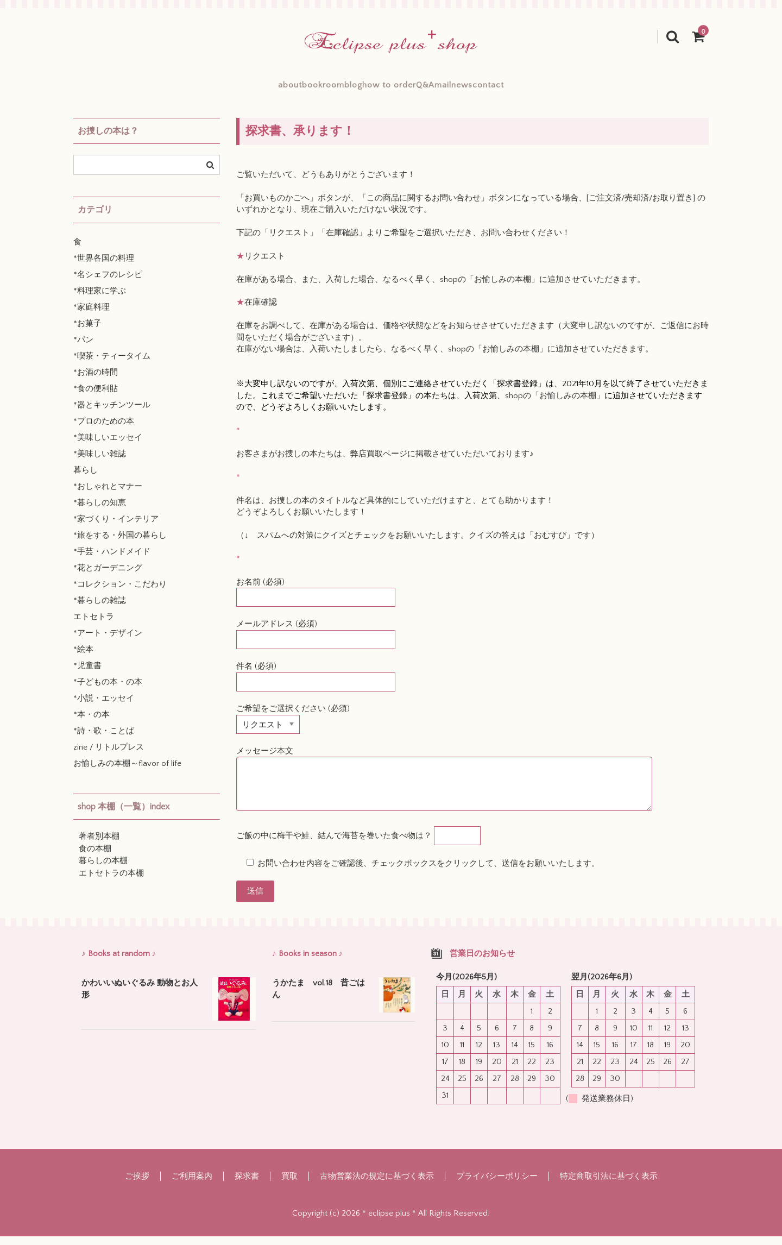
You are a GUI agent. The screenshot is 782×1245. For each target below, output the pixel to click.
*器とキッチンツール (111, 413)
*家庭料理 (91, 315)
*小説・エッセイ (103, 707)
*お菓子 (87, 332)
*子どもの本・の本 (107, 690)
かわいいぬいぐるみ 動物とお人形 (139, 998)
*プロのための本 (103, 430)
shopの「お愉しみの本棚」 (489, 288)
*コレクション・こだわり (120, 593)
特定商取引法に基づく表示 (609, 1185)
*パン (83, 348)
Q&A (452, 89)
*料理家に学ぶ (99, 299)
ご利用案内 (192, 1185)
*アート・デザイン (107, 641)
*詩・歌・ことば (103, 739)
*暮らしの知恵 (99, 511)
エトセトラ (93, 625)
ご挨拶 (137, 1185)
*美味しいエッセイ (107, 446)
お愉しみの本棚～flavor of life (127, 772)
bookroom (269, 89)
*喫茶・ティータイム (111, 364)
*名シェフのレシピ (107, 283)
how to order (389, 89)
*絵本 (83, 658)
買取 (289, 1185)
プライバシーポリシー (497, 1185)
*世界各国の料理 (103, 267)
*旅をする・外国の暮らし (120, 544)
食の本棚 (95, 857)
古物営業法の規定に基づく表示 (377, 1185)
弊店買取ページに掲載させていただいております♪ (442, 462)
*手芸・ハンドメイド (111, 560)
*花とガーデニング (107, 576)
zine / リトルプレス (108, 755)
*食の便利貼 (95, 397)
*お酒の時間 (95, 381)
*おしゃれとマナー (107, 495)
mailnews (507, 89)
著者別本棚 (99, 845)
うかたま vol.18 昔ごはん (318, 998)
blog (326, 89)
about (210, 89)
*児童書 (87, 674)
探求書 (247, 1185)
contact (568, 89)
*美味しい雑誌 (99, 462)
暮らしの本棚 (103, 869)
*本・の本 (91, 723)
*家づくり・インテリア (116, 527)
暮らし (85, 478)
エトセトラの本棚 (111, 881)
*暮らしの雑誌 (99, 609)
